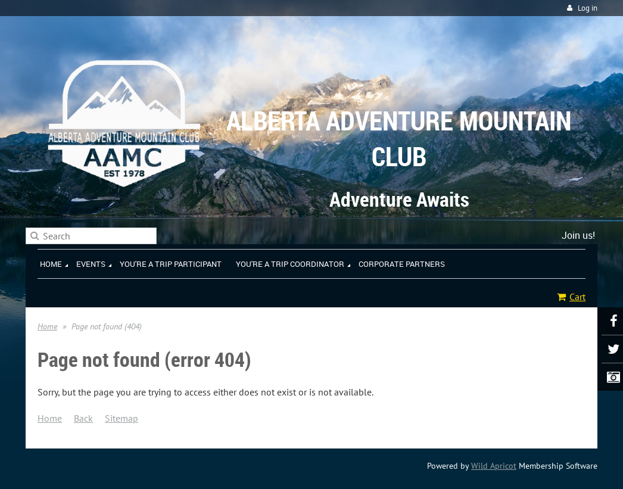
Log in (587, 8)
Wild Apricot (493, 465)
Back (83, 418)
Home (47, 326)
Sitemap (121, 418)
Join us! (578, 235)
